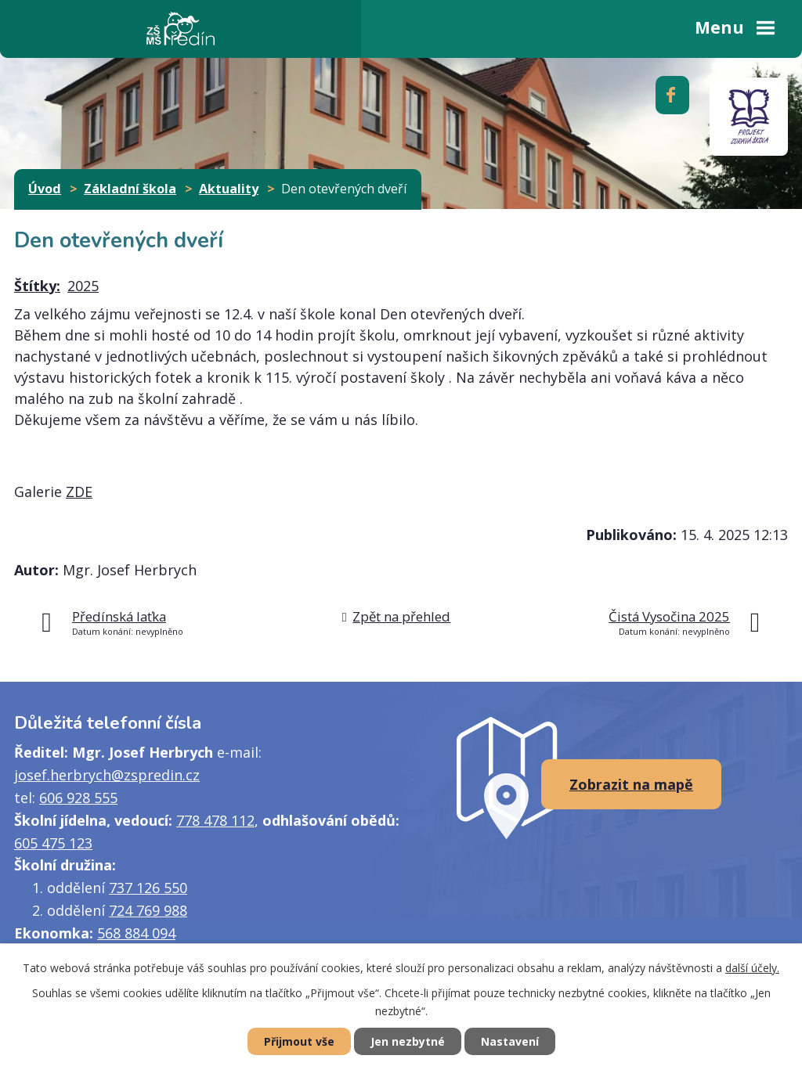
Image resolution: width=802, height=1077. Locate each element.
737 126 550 (148, 887)
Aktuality (228, 188)
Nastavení (510, 1041)
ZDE (79, 491)
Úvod (44, 188)
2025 (83, 285)
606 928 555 (78, 797)
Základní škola (130, 188)
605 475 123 (53, 843)
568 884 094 (136, 933)
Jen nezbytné (407, 1041)
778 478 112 (215, 820)
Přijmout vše (299, 1041)
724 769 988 (148, 910)
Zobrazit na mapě (631, 784)
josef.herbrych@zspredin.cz (107, 774)
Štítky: (37, 285)
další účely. (752, 967)
